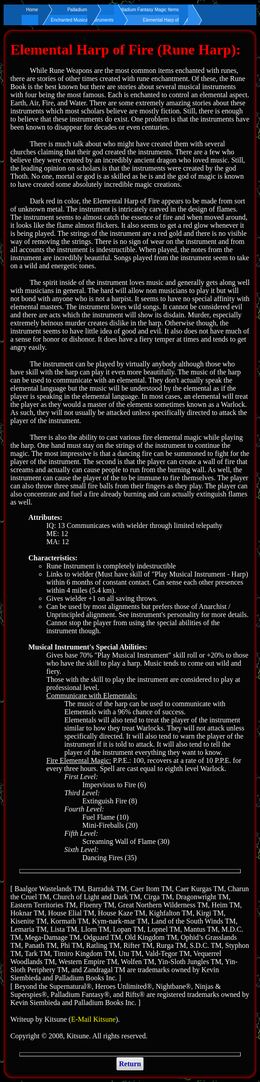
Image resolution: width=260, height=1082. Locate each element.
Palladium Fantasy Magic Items (148, 9)
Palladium (77, 9)
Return (130, 1064)
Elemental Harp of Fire (165, 20)
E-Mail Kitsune (93, 1019)
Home (32, 9)
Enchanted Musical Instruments (82, 20)
